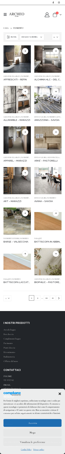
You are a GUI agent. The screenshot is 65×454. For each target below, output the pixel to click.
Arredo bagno (9, 329)
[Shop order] (32, 37)
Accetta (32, 423)
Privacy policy (38, 449)
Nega (32, 432)
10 (46, 297)
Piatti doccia (9, 347)
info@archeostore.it (12, 388)
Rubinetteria (9, 356)
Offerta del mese (10, 361)
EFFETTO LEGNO (40, 117)
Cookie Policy (26, 449)
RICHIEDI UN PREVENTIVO (25, 51)
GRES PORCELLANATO (11, 76)
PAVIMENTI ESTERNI (11, 238)
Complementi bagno (12, 338)
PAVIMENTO (25, 76)
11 (53, 297)
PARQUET (38, 238)
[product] (17, 59)
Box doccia (8, 334)
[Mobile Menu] (6, 15)
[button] (60, 393)
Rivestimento (9, 352)
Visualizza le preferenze (32, 442)
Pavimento (8, 343)
